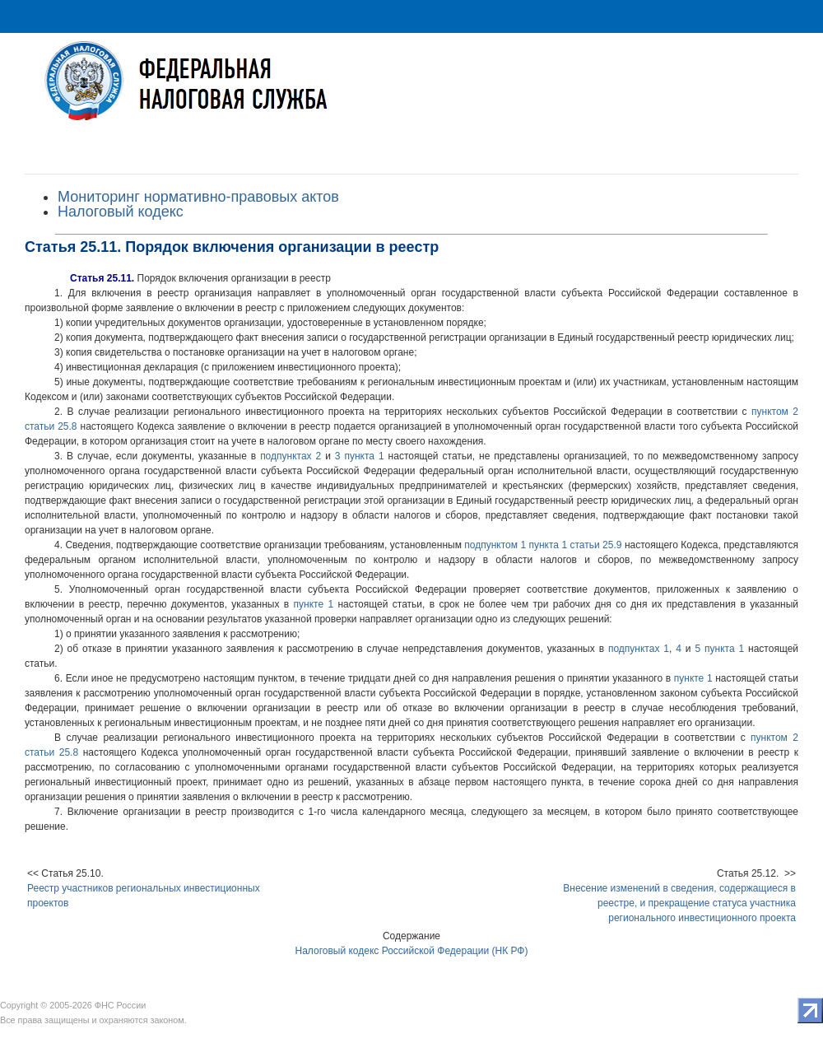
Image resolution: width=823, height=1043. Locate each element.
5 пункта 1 (719, 648)
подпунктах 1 (638, 648)
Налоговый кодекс (121, 211)
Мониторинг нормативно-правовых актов (198, 197)
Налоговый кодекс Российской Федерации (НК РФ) (411, 951)
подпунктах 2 (290, 456)
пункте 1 (314, 604)
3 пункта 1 (359, 456)
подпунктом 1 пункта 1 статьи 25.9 (542, 545)
